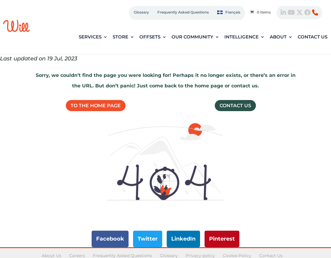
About (278, 37)
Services (90, 37)
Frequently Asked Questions (183, 12)
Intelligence (241, 37)
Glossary (141, 12)
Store (120, 37)
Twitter (148, 238)
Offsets (149, 37)
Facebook (110, 238)
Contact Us (312, 37)
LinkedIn (183, 238)
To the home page (96, 105)
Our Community (192, 37)
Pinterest (222, 238)
